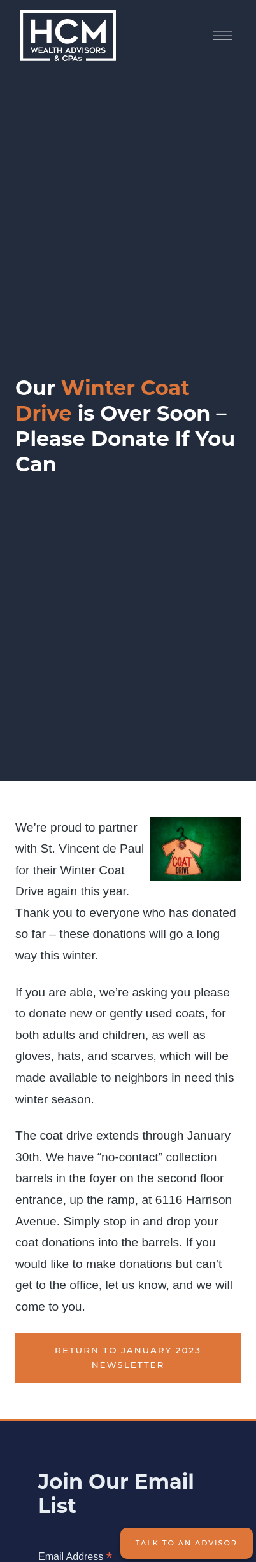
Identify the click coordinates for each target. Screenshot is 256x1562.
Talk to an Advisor (187, 1542)
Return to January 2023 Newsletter (128, 1357)
